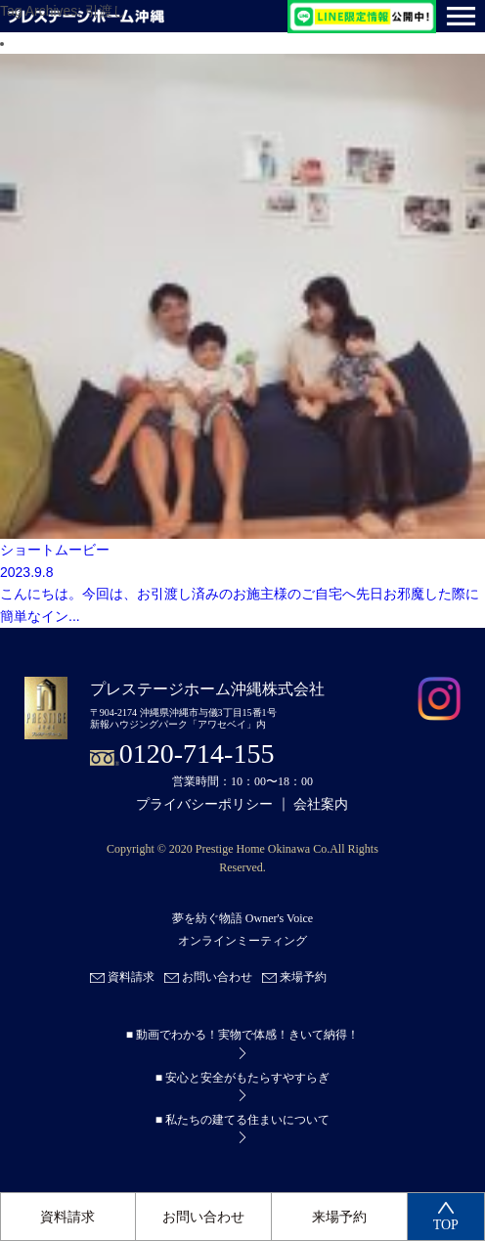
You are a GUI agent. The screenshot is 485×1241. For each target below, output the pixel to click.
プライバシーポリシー (204, 804)
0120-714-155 (197, 753)
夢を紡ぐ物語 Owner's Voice (242, 919)
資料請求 (67, 1217)
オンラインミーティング (242, 941)
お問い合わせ (203, 1217)
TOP (446, 1217)
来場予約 (339, 1217)
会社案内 (320, 804)
